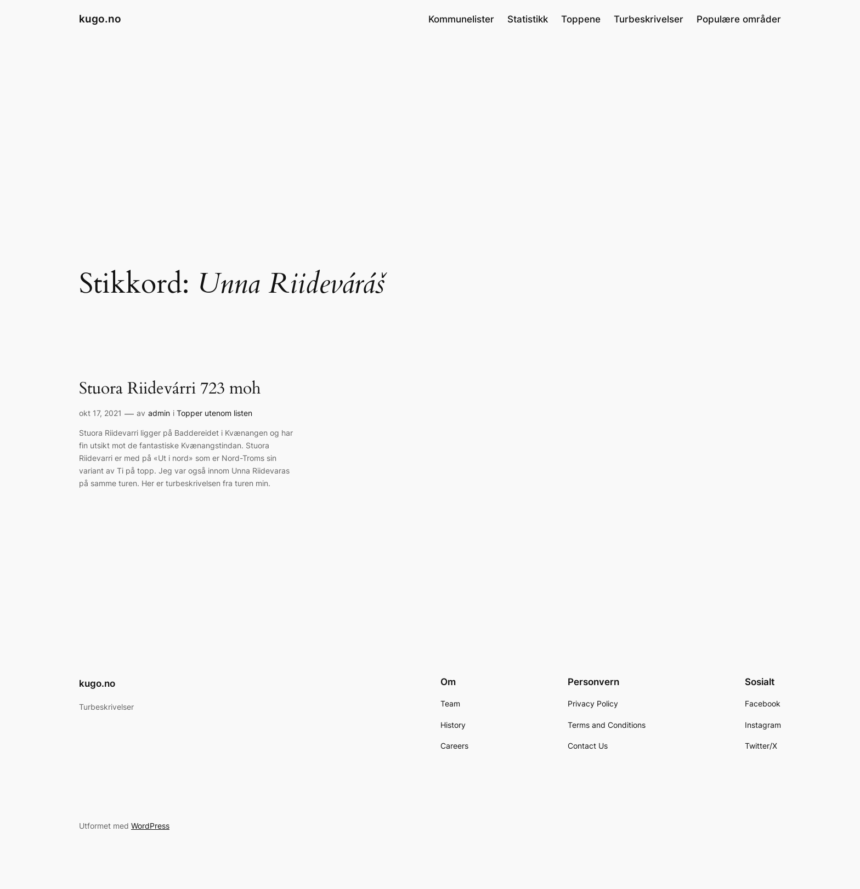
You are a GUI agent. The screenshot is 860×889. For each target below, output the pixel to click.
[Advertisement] (430, 125)
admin (159, 413)
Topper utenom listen (214, 413)
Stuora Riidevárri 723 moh (170, 389)
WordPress (150, 825)
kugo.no (100, 18)
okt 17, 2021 (100, 413)
